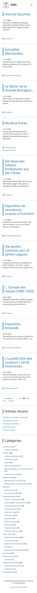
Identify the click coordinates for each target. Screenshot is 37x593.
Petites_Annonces (9, 556)
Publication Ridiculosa (12, 566)
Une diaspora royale (10, 420)
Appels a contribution (12, 499)
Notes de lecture (11, 388)
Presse (6, 547)
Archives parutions (11, 509)
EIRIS (14, 4)
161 (20, 398)
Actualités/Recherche (12, 537)
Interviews (8, 518)
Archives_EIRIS (9, 450)
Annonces (8, 559)
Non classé (7, 553)
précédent (7, 398)
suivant (10, 401)
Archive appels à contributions (15, 503)
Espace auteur (9, 490)
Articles (5, 453)
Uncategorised (8, 572)
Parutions (8, 39)
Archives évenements (13, 75)
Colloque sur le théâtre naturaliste (15, 417)
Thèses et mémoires (11, 531)
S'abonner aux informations (18, 587)
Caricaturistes (10, 147)
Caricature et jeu (9, 430)
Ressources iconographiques (15, 550)
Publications (8, 569)
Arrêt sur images (10, 512)
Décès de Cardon (9, 427)
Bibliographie (8, 477)
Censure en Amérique (11, 424)
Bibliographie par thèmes (13, 481)
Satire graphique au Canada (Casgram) (18, 469)
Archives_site (7, 447)
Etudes (6, 462)
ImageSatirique (8, 496)
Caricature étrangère (12, 456)
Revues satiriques (10, 466)
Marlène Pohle (10, 150)
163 (28, 398)
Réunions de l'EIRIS (11, 493)
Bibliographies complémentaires (16, 484)
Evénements (8, 515)
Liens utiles (7, 534)
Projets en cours (10, 528)
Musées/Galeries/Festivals (14, 544)
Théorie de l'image (11, 474)
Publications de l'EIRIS (11, 563)
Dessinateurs (9, 459)
